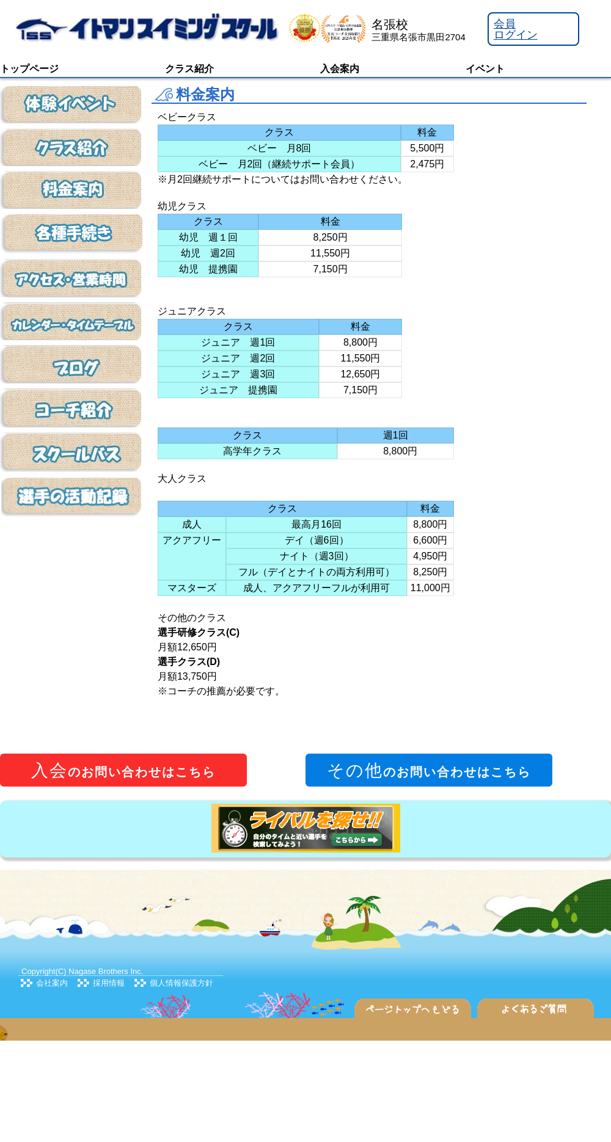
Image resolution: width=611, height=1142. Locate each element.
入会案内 (339, 69)
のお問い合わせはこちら (123, 770)
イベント (485, 69)
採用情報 (109, 982)
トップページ (29, 69)
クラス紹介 (189, 69)
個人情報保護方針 (181, 982)
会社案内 (52, 982)
